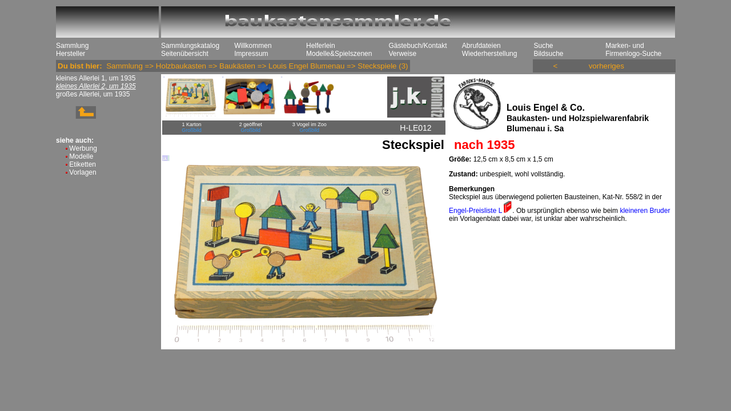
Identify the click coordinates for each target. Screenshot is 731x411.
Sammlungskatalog (190, 46)
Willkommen (252, 46)
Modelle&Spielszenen (339, 54)
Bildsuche (548, 54)
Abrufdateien (481, 46)
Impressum (251, 54)
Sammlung (72, 46)
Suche (543, 46)
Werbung (83, 148)
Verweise (402, 54)
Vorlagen (82, 172)
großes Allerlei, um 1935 (93, 94)
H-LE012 (415, 127)
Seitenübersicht (184, 54)
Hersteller (70, 54)
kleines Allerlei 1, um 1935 (95, 78)
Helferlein (320, 46)
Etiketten (82, 164)
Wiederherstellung (489, 54)
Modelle (81, 156)
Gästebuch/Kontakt (417, 46)
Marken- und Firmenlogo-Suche (633, 50)
